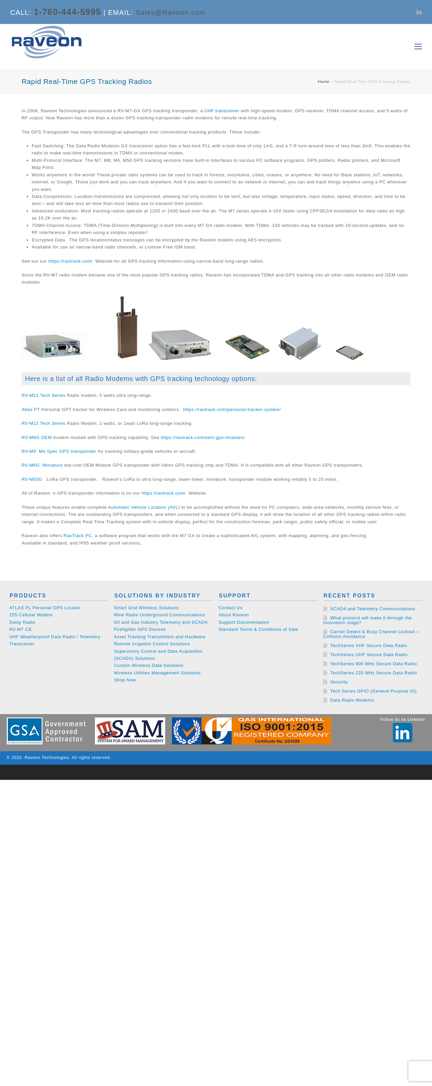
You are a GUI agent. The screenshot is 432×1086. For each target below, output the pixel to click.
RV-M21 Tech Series (44, 395)
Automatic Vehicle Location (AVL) (144, 507)
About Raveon (234, 614)
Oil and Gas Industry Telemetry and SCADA (161, 622)
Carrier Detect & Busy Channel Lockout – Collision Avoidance (371, 634)
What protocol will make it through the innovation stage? (367, 620)
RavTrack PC (77, 535)
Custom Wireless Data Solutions (148, 665)
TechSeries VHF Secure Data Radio (368, 645)
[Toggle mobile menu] (418, 47)
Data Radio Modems (352, 700)
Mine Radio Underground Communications (159, 614)
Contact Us (231, 607)
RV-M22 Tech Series (44, 423)
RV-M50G (32, 479)
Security (339, 681)
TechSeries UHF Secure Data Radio (369, 654)
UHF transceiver (221, 110)
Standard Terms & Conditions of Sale (258, 629)
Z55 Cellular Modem (31, 614)
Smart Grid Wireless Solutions (146, 607)
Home (323, 81)
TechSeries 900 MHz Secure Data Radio (373, 663)
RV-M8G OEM (37, 437)
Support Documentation (244, 622)
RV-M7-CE (20, 629)
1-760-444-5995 (67, 12)
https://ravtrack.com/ (70, 261)
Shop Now (125, 679)
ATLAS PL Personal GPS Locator (45, 607)
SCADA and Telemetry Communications (372, 608)
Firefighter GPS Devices (140, 629)
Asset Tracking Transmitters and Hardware (160, 636)
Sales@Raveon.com (171, 12)
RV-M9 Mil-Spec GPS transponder (59, 451)
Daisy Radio (22, 622)
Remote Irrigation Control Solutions (152, 643)
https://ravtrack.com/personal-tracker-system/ (232, 409)
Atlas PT (31, 409)
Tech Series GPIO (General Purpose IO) (373, 691)
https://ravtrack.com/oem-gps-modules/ (203, 437)
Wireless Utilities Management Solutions (157, 672)
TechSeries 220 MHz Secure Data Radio (373, 672)
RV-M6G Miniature (42, 465)
